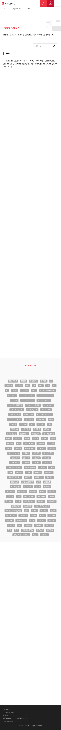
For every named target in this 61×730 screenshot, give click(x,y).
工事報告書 (47, 463)
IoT (54, 386)
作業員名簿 (14, 429)
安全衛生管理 (48, 453)
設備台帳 (9, 520)
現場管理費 (51, 501)
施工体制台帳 (15, 487)
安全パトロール (14, 453)
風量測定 (44, 535)
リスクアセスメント (14, 419)
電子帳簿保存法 (27, 530)
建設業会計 (38, 477)
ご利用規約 (6, 709)
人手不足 (41, 424)
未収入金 (10, 496)
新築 (38, 482)
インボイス (12, 395)
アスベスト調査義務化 (47, 390)
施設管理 (33, 491)
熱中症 (18, 501)
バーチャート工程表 (33, 405)
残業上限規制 (29, 496)
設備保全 (52, 515)
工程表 (28, 472)
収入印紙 (51, 443)
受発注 (8, 448)
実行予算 (26, 458)
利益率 (35, 439)
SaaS (34, 390)
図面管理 (41, 448)
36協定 (23, 381)
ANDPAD (9, 386)
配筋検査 (38, 525)
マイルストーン (14, 414)
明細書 (42, 491)
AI (51, 381)
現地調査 (41, 501)
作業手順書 (26, 429)
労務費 (53, 439)
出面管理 (18, 439)
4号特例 (43, 381)
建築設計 (28, 477)
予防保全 (23, 424)
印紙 (18, 443)
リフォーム (29, 419)
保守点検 (47, 429)
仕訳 (49, 424)
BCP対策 (19, 386)
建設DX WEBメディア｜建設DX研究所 (15, 718)
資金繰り (52, 520)
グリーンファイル (27, 400)
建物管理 (38, 472)
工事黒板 (42, 467)
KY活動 (14, 390)
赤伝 (19, 525)
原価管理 (41, 443)
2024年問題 (13, 381)
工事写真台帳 (14, 463)
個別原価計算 (11, 434)
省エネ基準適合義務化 (13, 511)
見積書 (42, 515)
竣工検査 (44, 511)
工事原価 (26, 463)
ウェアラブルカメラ (27, 395)
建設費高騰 (14, 482)
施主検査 (47, 482)
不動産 (51, 419)
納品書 (53, 511)
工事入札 (36, 458)
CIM (27, 386)
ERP (41, 386)
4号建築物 (33, 381)
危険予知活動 (29, 443)
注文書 (51, 496)
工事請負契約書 (30, 467)
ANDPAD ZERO (8, 721)
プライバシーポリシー (10, 712)
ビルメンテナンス (17, 410)
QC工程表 (24, 390)
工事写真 (47, 458)
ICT (48, 386)
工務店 (52, 467)
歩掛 (18, 496)
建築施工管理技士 (15, 477)
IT (7, 390)
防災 (9, 530)
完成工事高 (15, 458)
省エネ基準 (27, 506)
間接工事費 (49, 525)
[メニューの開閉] (57, 3)
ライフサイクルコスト (44, 414)
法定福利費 (41, 496)
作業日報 (37, 429)
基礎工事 (52, 448)
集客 (16, 530)
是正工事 (52, 491)
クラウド (14, 400)
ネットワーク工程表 (15, 405)
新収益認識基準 (27, 482)
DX (34, 386)
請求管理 (41, 520)
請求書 (32, 520)
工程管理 (19, 472)
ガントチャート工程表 (45, 395)
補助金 (33, 515)
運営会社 (6, 715)
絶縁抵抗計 (23, 515)
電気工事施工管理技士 (21, 535)
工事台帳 (36, 463)
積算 (26, 511)
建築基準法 (48, 472)
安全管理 (36, 453)
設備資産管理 (21, 520)
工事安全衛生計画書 (14, 467)
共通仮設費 (35, 434)
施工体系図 (27, 487)
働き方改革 (24, 434)
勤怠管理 (10, 443)
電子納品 (40, 530)
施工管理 (47, 487)
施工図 (38, 487)
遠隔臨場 (28, 525)
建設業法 (50, 477)
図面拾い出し (29, 448)
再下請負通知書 (49, 434)
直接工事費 (16, 506)
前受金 (44, 439)
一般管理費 (41, 419)
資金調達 (11, 525)
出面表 (27, 439)
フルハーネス (45, 410)
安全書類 (26, 453)
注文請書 (9, 501)
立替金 (34, 511)
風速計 (35, 535)
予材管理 (13, 424)
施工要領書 (10, 491)
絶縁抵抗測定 (10, 515)
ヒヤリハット (48, 405)
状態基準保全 (29, 501)
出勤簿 (8, 439)
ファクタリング (32, 410)
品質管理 (18, 448)
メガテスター (28, 414)
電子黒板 (50, 530)
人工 (32, 424)
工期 (10, 472)
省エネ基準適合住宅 (42, 506)
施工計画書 (22, 491)
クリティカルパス (44, 400)
